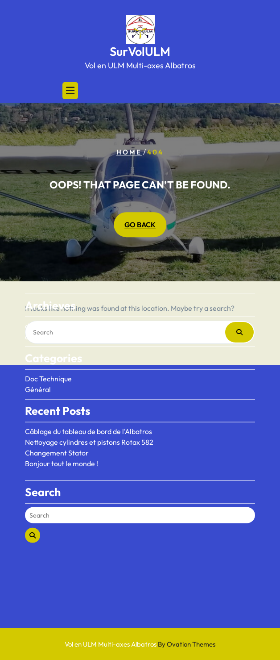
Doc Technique (48, 343)
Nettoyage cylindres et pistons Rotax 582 (89, 406)
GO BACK (140, 225)
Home (129, 152)
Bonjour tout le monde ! (61, 428)
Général (38, 354)
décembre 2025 (50, 290)
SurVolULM (140, 51)
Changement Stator (57, 417)
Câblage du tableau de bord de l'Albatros (88, 396)
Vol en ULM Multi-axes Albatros (140, 644)
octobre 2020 (47, 301)
